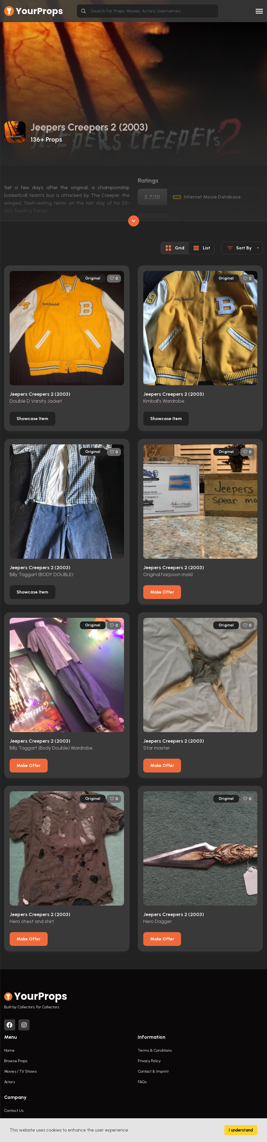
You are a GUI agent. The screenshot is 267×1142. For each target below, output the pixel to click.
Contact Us (13, 1111)
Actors (9, 1082)
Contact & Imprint (153, 1071)
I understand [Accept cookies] (241, 1130)
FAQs (142, 1082)
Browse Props (15, 1061)
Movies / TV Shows (20, 1071)
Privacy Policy (149, 1061)
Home (9, 1050)
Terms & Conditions (155, 1050)
